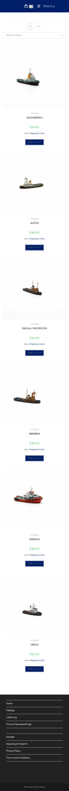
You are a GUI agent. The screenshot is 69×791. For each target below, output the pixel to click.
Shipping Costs (37, 133)
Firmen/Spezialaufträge (18, 724)
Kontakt (10, 737)
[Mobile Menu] (45, 6)
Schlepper (34, 113)
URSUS (35, 645)
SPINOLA (34, 539)
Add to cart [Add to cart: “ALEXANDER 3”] (34, 142)
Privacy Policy (13, 751)
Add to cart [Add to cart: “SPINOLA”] (34, 563)
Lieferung (11, 717)
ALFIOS (34, 223)
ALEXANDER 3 (34, 118)
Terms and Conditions (18, 758)
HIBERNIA (34, 434)
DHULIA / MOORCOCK (34, 329)
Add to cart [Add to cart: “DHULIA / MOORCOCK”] (34, 353)
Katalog (10, 710)
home (9, 703)
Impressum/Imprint (16, 744)
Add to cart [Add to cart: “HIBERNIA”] (34, 458)
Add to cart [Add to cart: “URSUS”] (34, 669)
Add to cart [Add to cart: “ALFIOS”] (34, 247)
